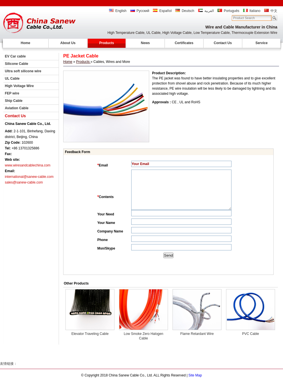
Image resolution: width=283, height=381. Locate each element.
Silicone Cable (16, 64)
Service (261, 43)
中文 (270, 11)
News (145, 43)
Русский (139, 11)
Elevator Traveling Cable (90, 334)
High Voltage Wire (19, 86)
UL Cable (12, 79)
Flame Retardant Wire (197, 334)
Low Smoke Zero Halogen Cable (143, 336)
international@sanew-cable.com (29, 177)
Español (162, 11)
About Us (67, 43)
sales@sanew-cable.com (24, 182)
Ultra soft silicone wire (23, 71)
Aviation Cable (16, 108)
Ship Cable (13, 101)
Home (25, 43)
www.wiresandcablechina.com (27, 165)
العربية (206, 11)
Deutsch (184, 11)
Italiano (252, 11)
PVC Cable (250, 334)
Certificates (184, 43)
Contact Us (223, 43)
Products (106, 43)
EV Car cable (15, 56)
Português (228, 11)
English (117, 11)
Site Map (195, 375)
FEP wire (12, 93)
